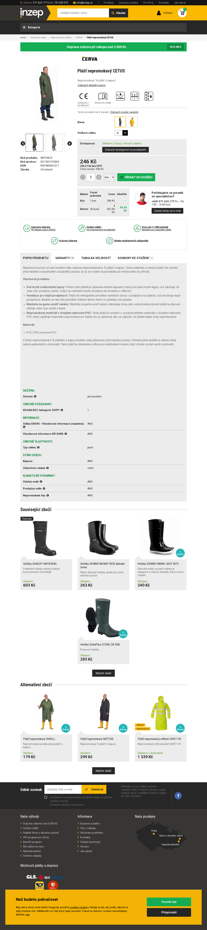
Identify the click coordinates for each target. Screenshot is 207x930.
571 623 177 (40, 2)
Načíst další (103, 673)
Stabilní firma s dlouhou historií (41, 832)
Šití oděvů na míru (33, 846)
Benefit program (32, 842)
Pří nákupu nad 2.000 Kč (43, 228)
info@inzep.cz (84, 2)
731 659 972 (61, 2)
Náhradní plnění (32, 851)
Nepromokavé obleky (61, 37)
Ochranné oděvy (38, 37)
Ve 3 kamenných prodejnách (101, 228)
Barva (80, 122)
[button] (23, 143)
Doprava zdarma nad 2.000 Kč (40, 823)
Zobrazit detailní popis (91, 85)
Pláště (79, 37)
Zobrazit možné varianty (124, 112)
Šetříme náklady (32, 855)
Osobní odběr (31, 828)
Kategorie (33, 27)
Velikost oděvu (86, 132)
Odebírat (96, 789)
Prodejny (109, 2)
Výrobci (84, 846)
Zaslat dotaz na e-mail (167, 210)
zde (27, 914)
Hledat (120, 13)
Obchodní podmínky (91, 832)
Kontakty (164, 2)
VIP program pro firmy (36, 837)
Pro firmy (148, 2)
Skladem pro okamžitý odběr (156, 228)
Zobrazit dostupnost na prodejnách (125, 149)
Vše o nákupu (88, 828)
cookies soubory (79, 907)
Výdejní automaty (90, 842)
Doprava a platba (128, 2)
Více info (175, 47)
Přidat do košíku (139, 177)
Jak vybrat (180, 2)
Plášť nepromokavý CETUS (100, 37)
